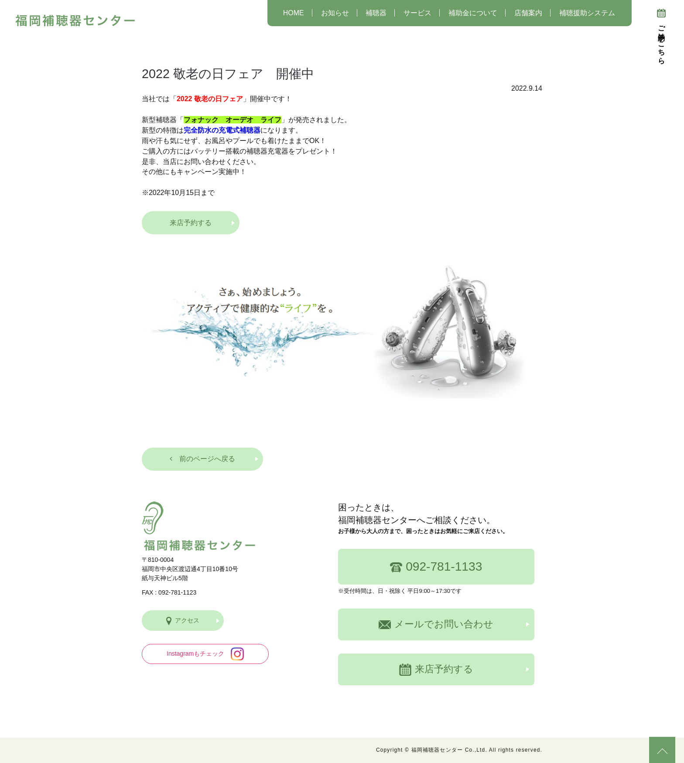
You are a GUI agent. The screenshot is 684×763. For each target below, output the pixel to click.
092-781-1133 (436, 566)
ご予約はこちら (661, 34)
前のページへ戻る (202, 458)
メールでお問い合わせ (436, 624)
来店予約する (191, 222)
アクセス (182, 621)
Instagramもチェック (205, 653)
